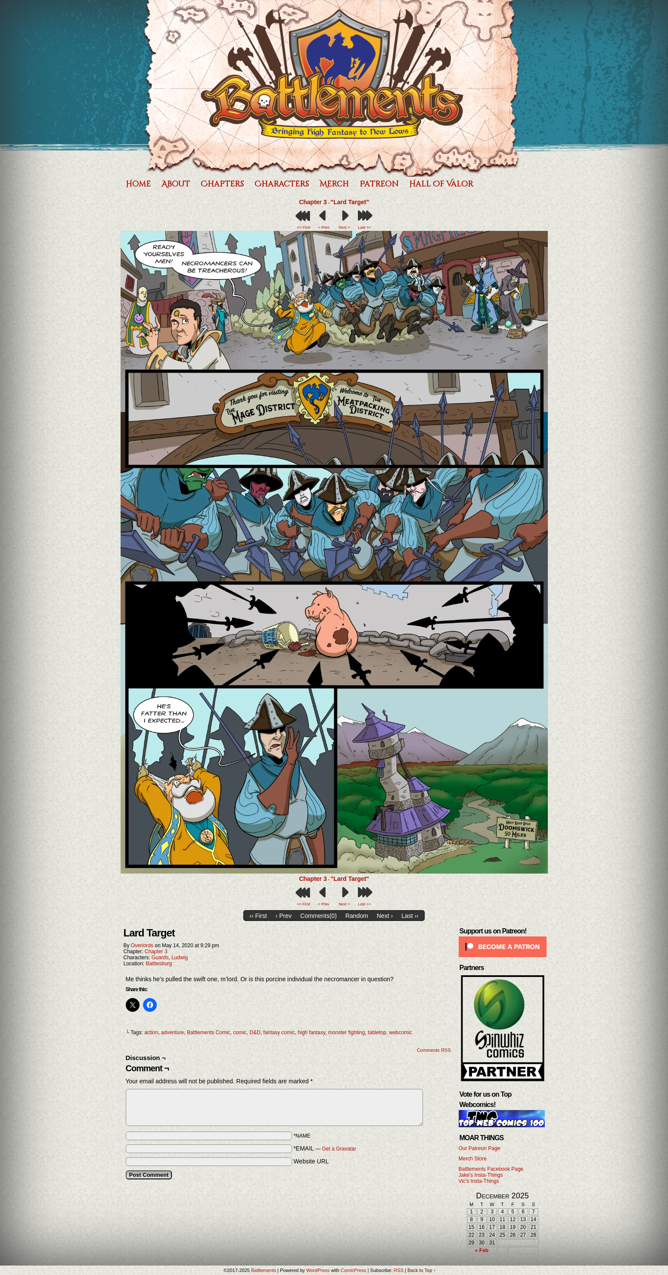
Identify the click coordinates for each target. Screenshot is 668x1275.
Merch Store (473, 1159)
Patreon (379, 184)
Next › (385, 915)
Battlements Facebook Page (491, 1169)
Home (138, 184)
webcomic (400, 1032)
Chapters (222, 184)
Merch (334, 184)
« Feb (481, 1250)
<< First (303, 227)
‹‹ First (258, 915)
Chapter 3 (313, 202)
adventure (172, 1032)
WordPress (317, 1270)
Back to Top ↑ (421, 1270)
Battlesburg (159, 964)
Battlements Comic (208, 1032)
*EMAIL (324, 1148)
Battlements (332, 88)
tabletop (377, 1032)
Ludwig (179, 958)
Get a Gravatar (339, 1149)
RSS (399, 1270)
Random (356, 915)
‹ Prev (284, 915)
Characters (282, 184)
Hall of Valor (441, 184)
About (176, 184)
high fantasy (311, 1032)
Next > (344, 227)
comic (239, 1032)
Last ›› (410, 915)
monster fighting (346, 1032)
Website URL (311, 1161)
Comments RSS (434, 1050)
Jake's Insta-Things (481, 1175)
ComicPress (353, 1270)
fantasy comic (279, 1032)
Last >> (364, 227)
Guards (160, 958)
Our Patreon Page (479, 1148)
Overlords (142, 945)
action (151, 1032)
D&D (254, 1032)
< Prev (323, 227)
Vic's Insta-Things (479, 1181)
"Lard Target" (350, 202)
